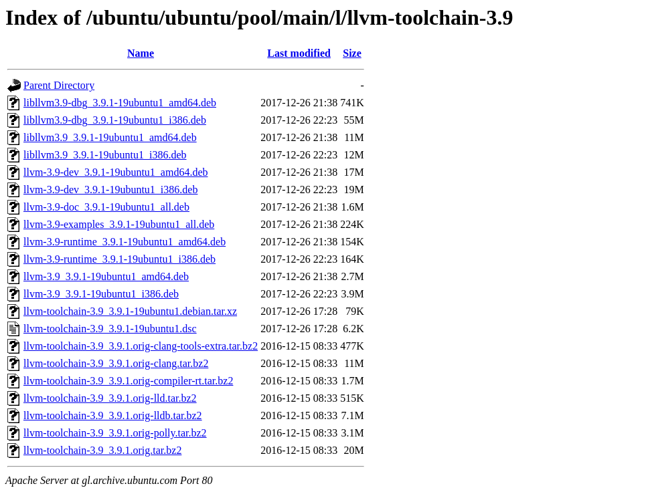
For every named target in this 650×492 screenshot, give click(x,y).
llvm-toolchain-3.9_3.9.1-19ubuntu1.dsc (110, 328)
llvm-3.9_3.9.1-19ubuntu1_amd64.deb (106, 276)
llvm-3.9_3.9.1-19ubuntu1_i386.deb (101, 293)
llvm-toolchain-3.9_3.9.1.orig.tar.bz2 (102, 450)
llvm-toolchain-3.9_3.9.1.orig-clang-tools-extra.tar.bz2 (140, 346)
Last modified (299, 53)
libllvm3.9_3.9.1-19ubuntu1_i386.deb (105, 154)
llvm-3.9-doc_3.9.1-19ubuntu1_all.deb (106, 207)
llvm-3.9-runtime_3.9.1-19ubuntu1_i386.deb (119, 259)
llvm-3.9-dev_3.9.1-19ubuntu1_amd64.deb (115, 172)
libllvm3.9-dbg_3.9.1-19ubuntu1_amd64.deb (119, 102)
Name (140, 53)
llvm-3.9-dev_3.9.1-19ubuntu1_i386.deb (110, 189)
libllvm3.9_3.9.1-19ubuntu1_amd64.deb (110, 137)
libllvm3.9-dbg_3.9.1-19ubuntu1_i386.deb (114, 120)
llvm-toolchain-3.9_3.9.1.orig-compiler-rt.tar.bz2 (128, 380)
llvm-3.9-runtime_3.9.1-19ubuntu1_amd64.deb (124, 241)
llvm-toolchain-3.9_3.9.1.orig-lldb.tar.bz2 (112, 415)
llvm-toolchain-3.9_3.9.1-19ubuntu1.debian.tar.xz (130, 311)
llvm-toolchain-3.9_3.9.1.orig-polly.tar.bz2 (115, 433)
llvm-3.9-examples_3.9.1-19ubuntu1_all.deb (118, 224)
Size (352, 53)
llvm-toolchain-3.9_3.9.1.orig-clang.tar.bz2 (115, 363)
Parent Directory (58, 85)
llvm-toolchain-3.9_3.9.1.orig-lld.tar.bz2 (110, 398)
